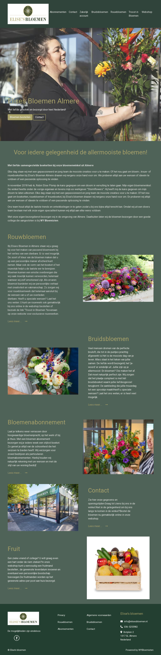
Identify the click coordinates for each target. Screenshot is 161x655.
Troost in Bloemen (133, 13)
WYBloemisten (145, 650)
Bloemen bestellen (20, 117)
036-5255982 (129, 626)
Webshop (147, 11)
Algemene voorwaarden (99, 615)
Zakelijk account (84, 13)
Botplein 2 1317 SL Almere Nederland (128, 636)
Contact (73, 11)
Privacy (61, 615)
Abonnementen (58, 11)
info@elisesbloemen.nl (134, 621)
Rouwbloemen (118, 11)
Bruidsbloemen (99, 11)
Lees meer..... (17, 321)
